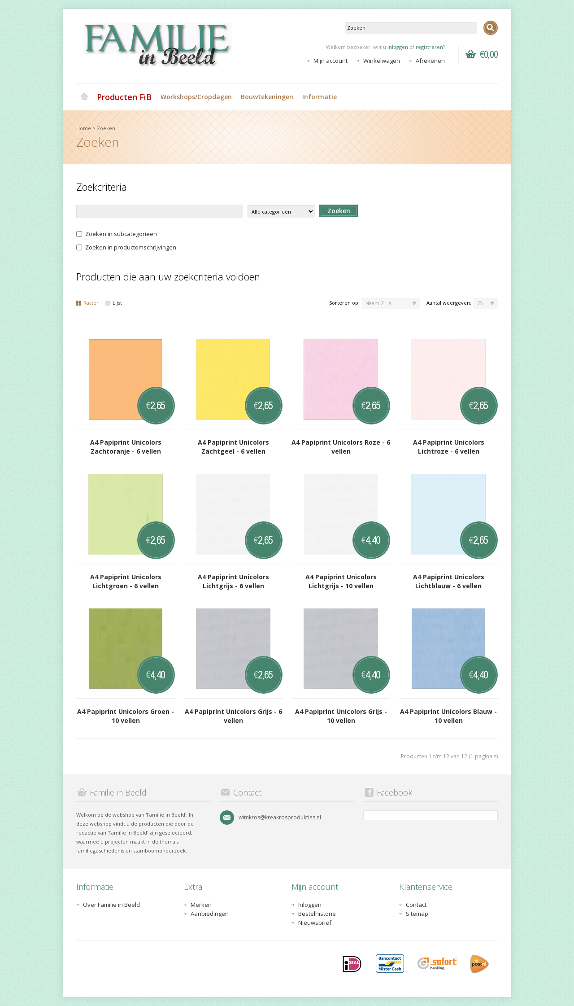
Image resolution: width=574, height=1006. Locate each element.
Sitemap (417, 914)
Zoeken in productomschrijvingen (126, 247)
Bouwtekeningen (267, 96)
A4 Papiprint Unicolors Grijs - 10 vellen (341, 716)
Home (84, 97)
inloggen (397, 47)
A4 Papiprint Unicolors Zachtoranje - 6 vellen (125, 446)
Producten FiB (124, 97)
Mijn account (330, 61)
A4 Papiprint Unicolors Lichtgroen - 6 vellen (125, 581)
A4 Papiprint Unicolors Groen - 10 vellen (125, 716)
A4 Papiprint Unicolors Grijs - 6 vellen (233, 716)
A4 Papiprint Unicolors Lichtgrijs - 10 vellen (341, 581)
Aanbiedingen (210, 914)
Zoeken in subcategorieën (116, 234)
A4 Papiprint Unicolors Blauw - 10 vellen (448, 716)
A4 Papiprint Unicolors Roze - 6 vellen (340, 446)
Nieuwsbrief (314, 923)
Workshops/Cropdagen (196, 96)
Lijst (113, 302)
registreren (429, 47)
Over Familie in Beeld (111, 905)
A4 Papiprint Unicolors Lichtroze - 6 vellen (448, 446)
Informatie (319, 96)
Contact (416, 905)
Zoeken (106, 128)
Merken (201, 905)
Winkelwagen (381, 61)
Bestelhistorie (317, 914)
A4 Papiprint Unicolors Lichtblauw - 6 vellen (448, 581)
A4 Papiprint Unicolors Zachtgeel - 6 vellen (233, 446)
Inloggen (310, 905)
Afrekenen (430, 61)
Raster (87, 302)
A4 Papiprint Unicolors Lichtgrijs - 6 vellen (233, 581)
